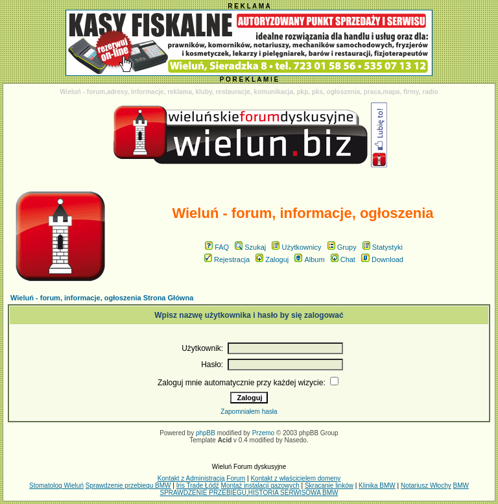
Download (382, 259)
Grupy (342, 247)
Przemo (263, 433)
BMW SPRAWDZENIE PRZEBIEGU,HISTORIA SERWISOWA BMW (314, 489)
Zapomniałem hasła (248, 411)
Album (309, 259)
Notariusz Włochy (426, 485)
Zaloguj (272, 259)
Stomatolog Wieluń (56, 485)
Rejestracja (227, 259)
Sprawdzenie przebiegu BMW (128, 485)
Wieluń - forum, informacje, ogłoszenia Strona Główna (101, 298)
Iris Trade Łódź (197, 485)
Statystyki (382, 247)
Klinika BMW (377, 485)
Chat (343, 259)
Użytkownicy (296, 247)
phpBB (205, 433)
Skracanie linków (329, 485)
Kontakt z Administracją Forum (202, 478)
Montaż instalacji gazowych (260, 485)
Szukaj (250, 247)
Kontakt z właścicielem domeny (295, 478)
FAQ (217, 247)
